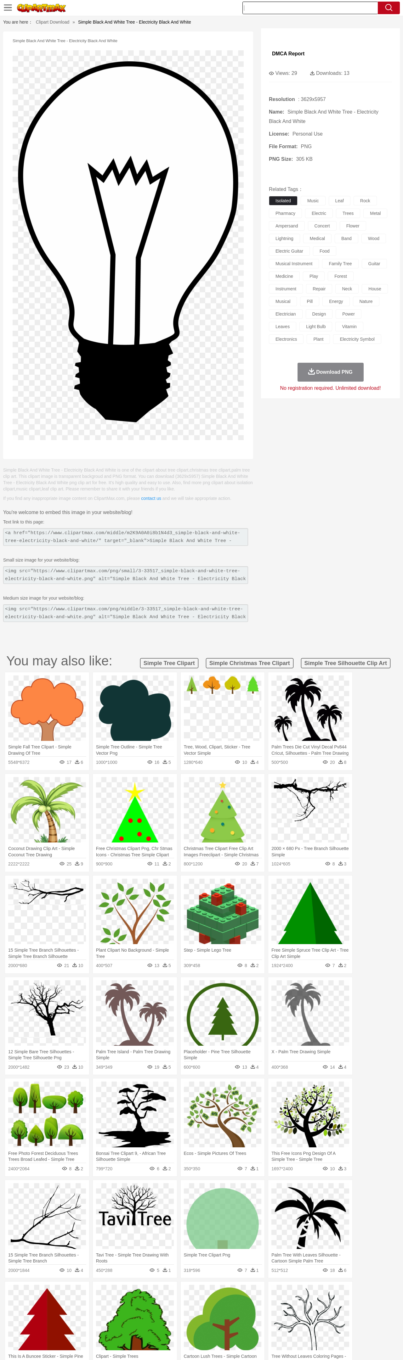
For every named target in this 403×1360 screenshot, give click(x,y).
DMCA (351, 1347)
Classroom (93, 1321)
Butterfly (77, 1302)
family (81, 1311)
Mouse (281, 1302)
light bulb (316, 326)
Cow (120, 1302)
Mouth (258, 1311)
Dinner (225, 1330)
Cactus (89, 1292)
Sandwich (151, 1330)
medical (317, 238)
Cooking (285, 1330)
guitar (374, 263)
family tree (340, 263)
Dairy (57, 1330)
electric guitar (289, 251)
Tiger (324, 1302)
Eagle (157, 1302)
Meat (134, 1330)
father (242, 1311)
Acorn (40, 1292)
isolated (283, 200)
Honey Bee (218, 1302)
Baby (53, 1311)
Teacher (60, 1321)
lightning (284, 238)
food (325, 251)
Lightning (194, 1292)
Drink (87, 1330)
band (346, 238)
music (313, 200)
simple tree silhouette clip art (345, 663)
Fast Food (104, 1330)
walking (179, 1311)
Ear (153, 1311)
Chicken (105, 1302)
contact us (151, 498)
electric (319, 213)
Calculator (309, 1321)
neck (347, 288)
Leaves (73, 1292)
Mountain (245, 1292)
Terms (286, 1347)
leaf (339, 200)
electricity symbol (357, 339)
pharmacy (285, 213)
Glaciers (161, 1292)
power (348, 313)
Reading (114, 1321)
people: (24, 1311)
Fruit (121, 1330)
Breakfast (40, 1330)
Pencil (130, 1321)
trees (348, 213)
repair (319, 288)
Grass (178, 1292)
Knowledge (205, 1321)
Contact (332, 1347)
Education (148, 1321)
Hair (208, 1311)
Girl (219, 1311)
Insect (238, 1302)
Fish (189, 1302)
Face (272, 1311)
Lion (250, 1302)
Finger (285, 1311)
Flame (144, 1292)
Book (75, 1321)
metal (375, 213)
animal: (24, 1301)
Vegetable (190, 1330)
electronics (286, 339)
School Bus (170, 1321)
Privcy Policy (308, 1347)
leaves (282, 326)
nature (366, 301)
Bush (276, 1292)
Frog (201, 1302)
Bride (66, 1311)
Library (225, 1321)
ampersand (286, 225)
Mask (40, 1311)
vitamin (349, 326)
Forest (317, 1292)
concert (322, 225)
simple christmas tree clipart (249, 663)
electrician (285, 313)
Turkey (338, 1302)
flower (353, 225)
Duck (143, 1302)
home (195, 1311)
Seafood (170, 1330)
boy (230, 1311)
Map (188, 1321)
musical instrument (293, 263)
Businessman (118, 1311)
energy (336, 301)
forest (340, 276)
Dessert (72, 1330)
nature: (23, 1292)
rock (365, 200)
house (374, 288)
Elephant (174, 1302)
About (270, 1347)
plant (318, 339)
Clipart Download (53, 22)
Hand (299, 1311)
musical (282, 301)
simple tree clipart (169, 663)
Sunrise (227, 1292)
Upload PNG (374, 1347)
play (313, 276)
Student (42, 1321)
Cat (91, 1302)
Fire (131, 1292)
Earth (119, 1292)
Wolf (352, 1302)
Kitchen (209, 1330)
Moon (211, 1292)
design (319, 313)
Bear (50, 1302)
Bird (62, 1302)
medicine (284, 276)
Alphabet (289, 1321)
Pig (294, 1302)
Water (263, 1292)
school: (24, 1320)
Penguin (308, 1302)
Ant (39, 1302)
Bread (269, 1330)
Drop (303, 1292)
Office (272, 1321)
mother (97, 1311)
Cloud (290, 1292)
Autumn (56, 1292)
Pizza (240, 1330)
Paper (258, 1321)
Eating (254, 1330)
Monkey (265, 1302)
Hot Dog (304, 1330)
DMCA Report (288, 53)
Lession (328, 1321)
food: (22, 1330)
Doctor (139, 1311)
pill (310, 301)
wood (373, 238)
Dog (131, 1302)
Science (242, 1321)
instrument (285, 288)
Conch (105, 1292)
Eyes (164, 1311)
